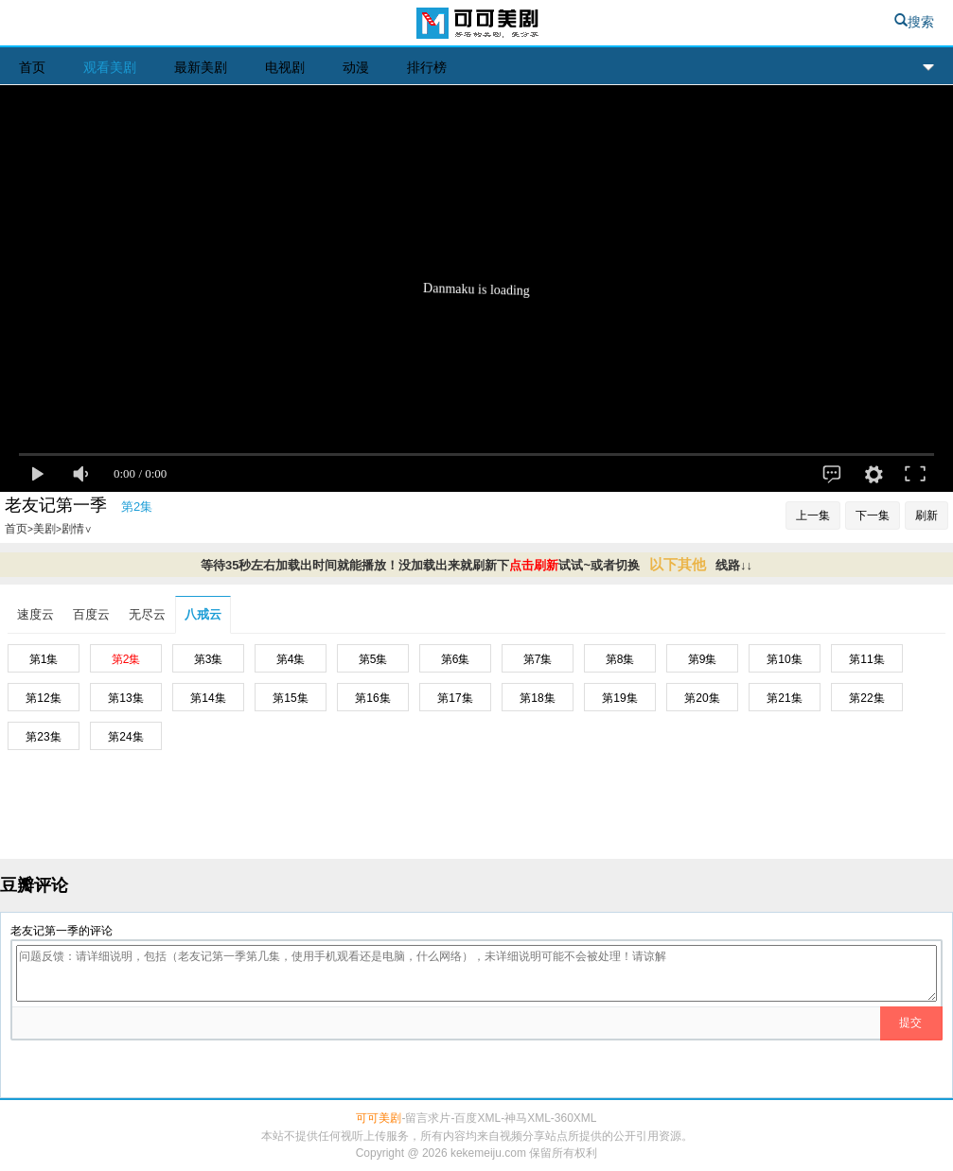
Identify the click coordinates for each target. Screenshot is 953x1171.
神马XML (527, 1118)
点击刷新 (533, 565)
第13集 (125, 698)
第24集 (125, 736)
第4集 (291, 659)
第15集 (290, 698)
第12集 (43, 698)
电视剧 (285, 67)
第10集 (784, 659)
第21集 (784, 698)
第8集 (620, 659)
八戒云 (203, 614)
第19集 (619, 698)
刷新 (926, 515)
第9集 (702, 659)
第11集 (866, 659)
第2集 (126, 659)
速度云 (35, 614)
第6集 (455, 659)
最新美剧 (200, 67)
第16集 (372, 698)
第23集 (43, 736)
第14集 (207, 698)
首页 (32, 67)
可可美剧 (476, 25)
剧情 (77, 528)
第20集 (701, 698)
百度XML (477, 1118)
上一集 (813, 515)
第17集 (454, 698)
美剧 (44, 528)
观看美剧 (109, 67)
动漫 (356, 67)
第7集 (538, 659)
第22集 (866, 698)
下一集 (873, 515)
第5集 (373, 659)
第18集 (537, 698)
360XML (576, 1118)
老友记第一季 (56, 505)
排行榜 (427, 67)
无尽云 (147, 614)
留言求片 (427, 1118)
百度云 (91, 614)
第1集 (44, 659)
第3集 (208, 659)
